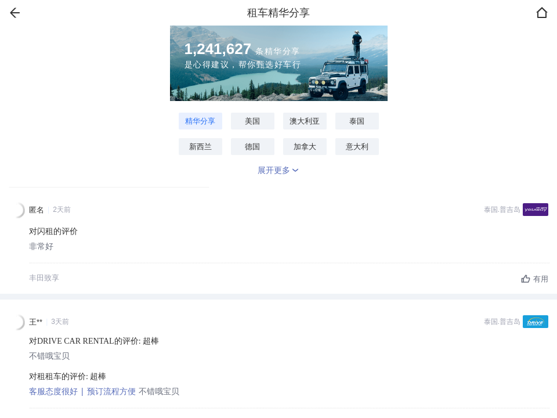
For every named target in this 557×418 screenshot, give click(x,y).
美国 (252, 121)
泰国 (356, 121)
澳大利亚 (305, 121)
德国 (252, 146)
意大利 (357, 146)
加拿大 (305, 146)
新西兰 (200, 146)
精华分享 (200, 121)
